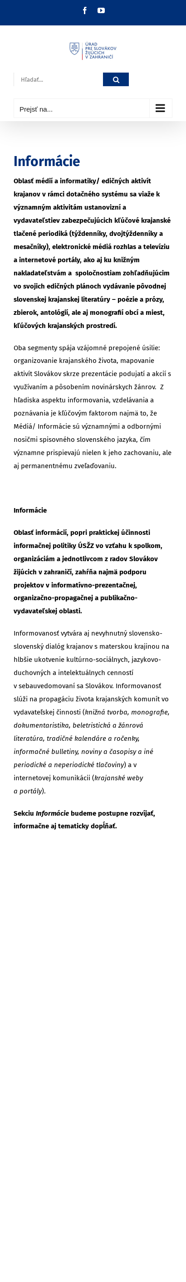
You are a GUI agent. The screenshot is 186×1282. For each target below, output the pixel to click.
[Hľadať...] (58, 80)
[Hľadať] (116, 80)
